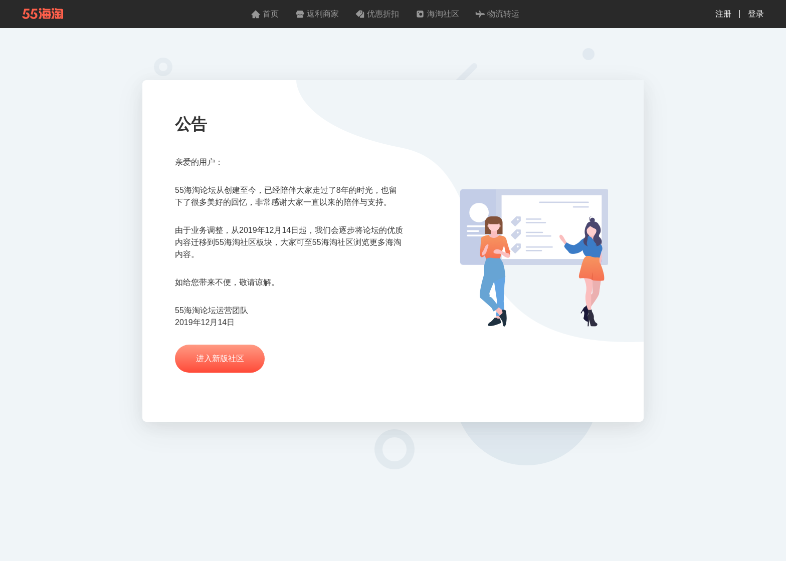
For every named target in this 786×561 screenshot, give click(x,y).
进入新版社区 (220, 358)
